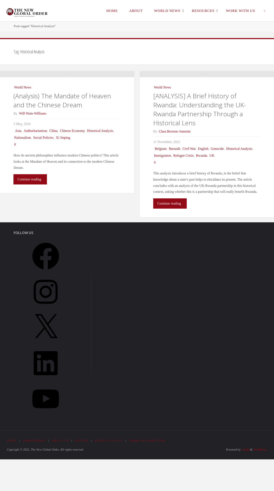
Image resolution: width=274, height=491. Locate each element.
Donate (82, 472)
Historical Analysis (100, 160)
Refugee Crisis (183, 187)
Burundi (174, 180)
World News (22, 116)
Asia (18, 160)
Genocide (217, 180)
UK (212, 187)
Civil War (188, 180)
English (203, 180)
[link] (264, 10)
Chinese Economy (72, 160)
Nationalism (22, 167)
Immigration (162, 187)
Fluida (245, 481)
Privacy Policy (109, 472)
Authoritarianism (35, 160)
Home (12, 472)
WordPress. (260, 481)
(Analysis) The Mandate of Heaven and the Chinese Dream (62, 130)
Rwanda (201, 187)
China (53, 160)
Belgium (160, 180)
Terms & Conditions (148, 472)
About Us (60, 472)
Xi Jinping (63, 167)
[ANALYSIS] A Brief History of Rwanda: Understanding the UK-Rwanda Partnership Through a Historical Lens (199, 141)
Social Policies (43, 167)
